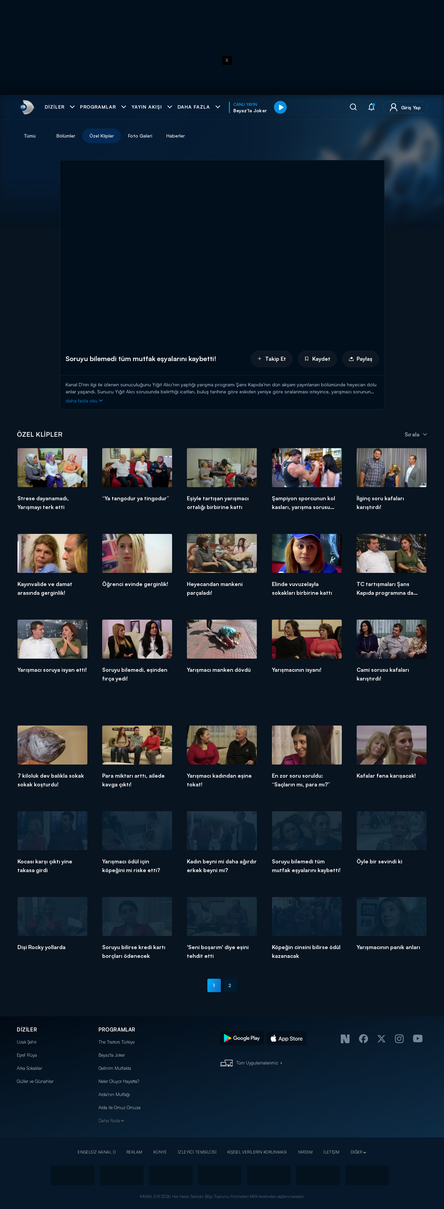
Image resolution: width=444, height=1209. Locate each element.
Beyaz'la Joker (111, 1055)
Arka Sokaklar (29, 1068)
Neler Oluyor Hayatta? (118, 1081)
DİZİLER (27, 1029)
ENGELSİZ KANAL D (97, 1152)
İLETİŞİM (331, 1152)
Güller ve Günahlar (35, 1081)
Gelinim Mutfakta (114, 1068)
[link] (26, 107)
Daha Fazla (109, 1120)
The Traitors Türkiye (116, 1042)
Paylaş (360, 358)
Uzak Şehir (27, 1042)
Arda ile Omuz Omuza (119, 1107)
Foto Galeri (140, 136)
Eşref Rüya (27, 1055)
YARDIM (305, 1152)
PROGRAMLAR (116, 1029)
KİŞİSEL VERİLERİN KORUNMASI (257, 1152)
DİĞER (356, 1152)
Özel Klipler (101, 136)
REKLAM (134, 1152)
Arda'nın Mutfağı (114, 1094)
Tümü (30, 136)
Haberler (175, 136)
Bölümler (65, 136)
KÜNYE (160, 1152)
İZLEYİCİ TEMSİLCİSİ (197, 1152)
